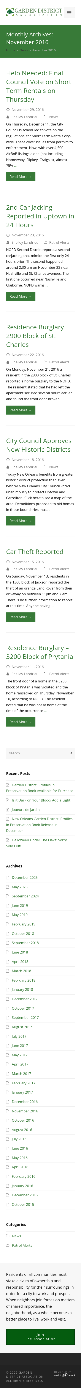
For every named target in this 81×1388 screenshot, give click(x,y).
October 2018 (23, 933)
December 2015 (25, 1195)
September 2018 (25, 942)
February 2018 (23, 980)
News (24, 50)
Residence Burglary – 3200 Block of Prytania (39, 652)
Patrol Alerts (59, 242)
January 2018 (22, 989)
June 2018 (20, 952)
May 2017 (20, 1055)
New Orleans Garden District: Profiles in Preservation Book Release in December (39, 824)
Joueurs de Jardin (26, 809)
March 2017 (21, 1073)
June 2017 (20, 1045)
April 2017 (20, 1064)
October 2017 (23, 1008)
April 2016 (20, 1167)
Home (10, 50)
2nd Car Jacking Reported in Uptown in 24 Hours (40, 216)
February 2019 (23, 924)
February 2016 (23, 1176)
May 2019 (20, 914)
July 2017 (19, 1036)
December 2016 (25, 1101)
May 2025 (20, 887)
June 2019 (20, 905)
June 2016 (20, 1148)
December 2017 (25, 999)
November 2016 (25, 1111)
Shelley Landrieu (24, 117)
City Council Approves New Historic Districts (38, 445)
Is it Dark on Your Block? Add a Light (41, 800)
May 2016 (20, 1157)
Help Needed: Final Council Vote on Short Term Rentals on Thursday (38, 86)
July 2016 (19, 1139)
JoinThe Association (40, 1336)
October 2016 (23, 1120)
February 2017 (23, 1083)
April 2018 (20, 961)
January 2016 (22, 1186)
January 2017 (22, 1092)
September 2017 (25, 1017)
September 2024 (25, 896)
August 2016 (22, 1129)
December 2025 (25, 877)
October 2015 (23, 1204)
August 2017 (22, 1027)
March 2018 (21, 971)
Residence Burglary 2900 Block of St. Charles (35, 335)
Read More (21, 176)
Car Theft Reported (35, 551)
